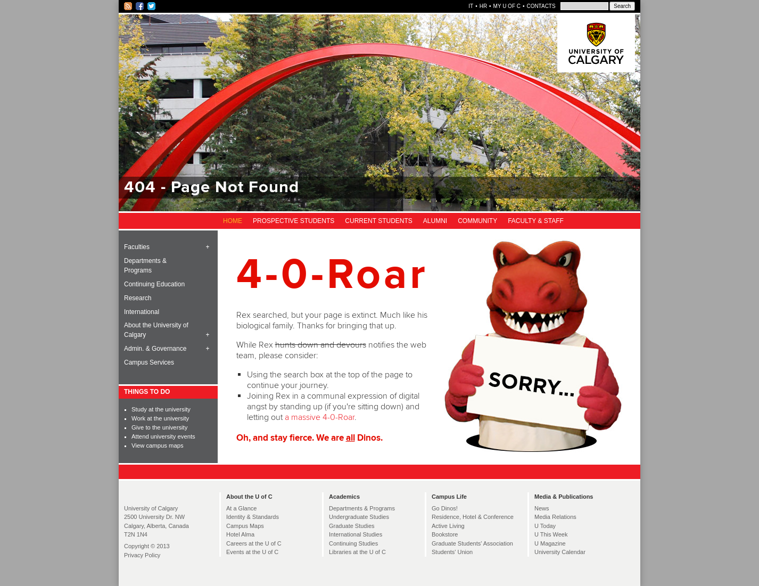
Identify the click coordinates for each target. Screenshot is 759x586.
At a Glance (241, 508)
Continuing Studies (353, 543)
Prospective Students (293, 221)
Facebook (140, 6)
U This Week (550, 534)
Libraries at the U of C (357, 552)
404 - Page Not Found (211, 187)
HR (483, 6)
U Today (545, 526)
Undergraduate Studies (359, 517)
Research (137, 298)
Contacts (540, 6)
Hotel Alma (240, 534)
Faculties (137, 247)
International (141, 312)
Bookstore (445, 534)
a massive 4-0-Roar (319, 417)
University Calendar (559, 552)
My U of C (507, 6)
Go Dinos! (445, 508)
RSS (128, 6)
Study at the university (161, 409)
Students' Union (452, 552)
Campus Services (149, 362)
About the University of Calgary (156, 330)
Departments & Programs (145, 265)
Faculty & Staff (536, 221)
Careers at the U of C (254, 543)
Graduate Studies (352, 526)
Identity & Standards (252, 517)
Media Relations (555, 517)
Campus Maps (245, 526)
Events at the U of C (252, 552)
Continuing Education (154, 284)
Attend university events (163, 436)
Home (232, 221)
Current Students (378, 221)
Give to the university (159, 427)
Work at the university (160, 418)
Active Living (448, 526)
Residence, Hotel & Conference (473, 517)
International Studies (355, 534)
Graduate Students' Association (472, 543)
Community (477, 221)
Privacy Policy (142, 555)
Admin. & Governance (155, 348)
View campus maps (157, 445)
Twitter (151, 6)
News (541, 508)
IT (470, 6)
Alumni (435, 221)
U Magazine (550, 543)
